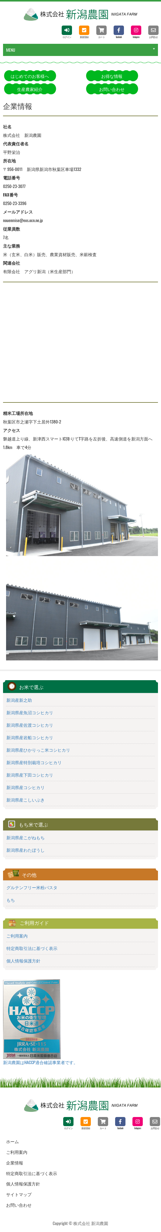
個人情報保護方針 (23, 961)
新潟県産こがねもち (25, 837)
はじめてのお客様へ (30, 76)
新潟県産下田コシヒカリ (29, 775)
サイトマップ (19, 1194)
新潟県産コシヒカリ (25, 787)
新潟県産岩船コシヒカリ (29, 737)
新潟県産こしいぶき (25, 800)
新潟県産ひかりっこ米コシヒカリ (38, 750)
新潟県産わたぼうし (25, 850)
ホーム (12, 1141)
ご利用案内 (17, 936)
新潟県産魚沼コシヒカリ (29, 712)
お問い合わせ (112, 89)
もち (10, 900)
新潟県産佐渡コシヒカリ (29, 725)
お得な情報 (111, 76)
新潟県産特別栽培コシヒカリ (34, 762)
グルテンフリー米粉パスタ (31, 887)
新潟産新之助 (19, 700)
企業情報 (14, 1162)
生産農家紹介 (30, 89)
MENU (10, 50)
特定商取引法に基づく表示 (31, 948)
